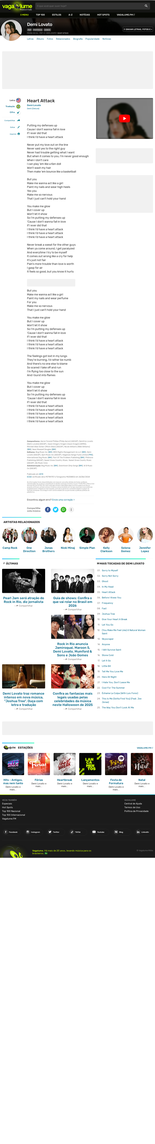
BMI (29, 449)
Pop (29, 30)
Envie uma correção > (63, 499)
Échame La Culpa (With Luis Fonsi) (120, 693)
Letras (30, 39)
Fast (104, 608)
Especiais (7, 803)
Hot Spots (103, 14)
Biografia (78, 39)
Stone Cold (107, 655)
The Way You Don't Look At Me (118, 707)
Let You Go (107, 624)
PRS (90, 455)
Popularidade (92, 39)
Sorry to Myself (110, 570)
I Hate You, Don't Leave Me (116, 682)
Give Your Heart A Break (114, 619)
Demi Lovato (39, 24)
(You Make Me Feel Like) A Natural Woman (123, 632)
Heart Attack (108, 592)
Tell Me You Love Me (112, 671)
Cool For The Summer (113, 687)
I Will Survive (111, 649)
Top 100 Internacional (13, 815)
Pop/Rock (37, 30)
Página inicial (32, 33)
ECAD (29, 477)
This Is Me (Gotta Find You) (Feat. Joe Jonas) (121, 700)
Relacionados (63, 39)
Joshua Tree (108, 614)
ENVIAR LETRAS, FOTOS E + (139, 29)
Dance (47, 30)
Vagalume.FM (125, 14)
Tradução (13, 106)
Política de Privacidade (136, 811)
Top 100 (40, 14)
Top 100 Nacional (11, 811)
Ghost (105, 581)
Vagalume (17, 6)
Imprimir (13, 134)
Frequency (107, 603)
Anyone (106, 644)
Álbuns (40, 39)
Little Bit (106, 666)
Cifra (15, 112)
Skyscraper (108, 639)
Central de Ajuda (133, 803)
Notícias (85, 14)
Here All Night (109, 677)
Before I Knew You (111, 597)
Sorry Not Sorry (110, 576)
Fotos (50, 39)
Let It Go (106, 660)
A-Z (70, 14)
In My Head (107, 586)
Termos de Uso (132, 807)
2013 (41, 474)
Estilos (56, 14)
